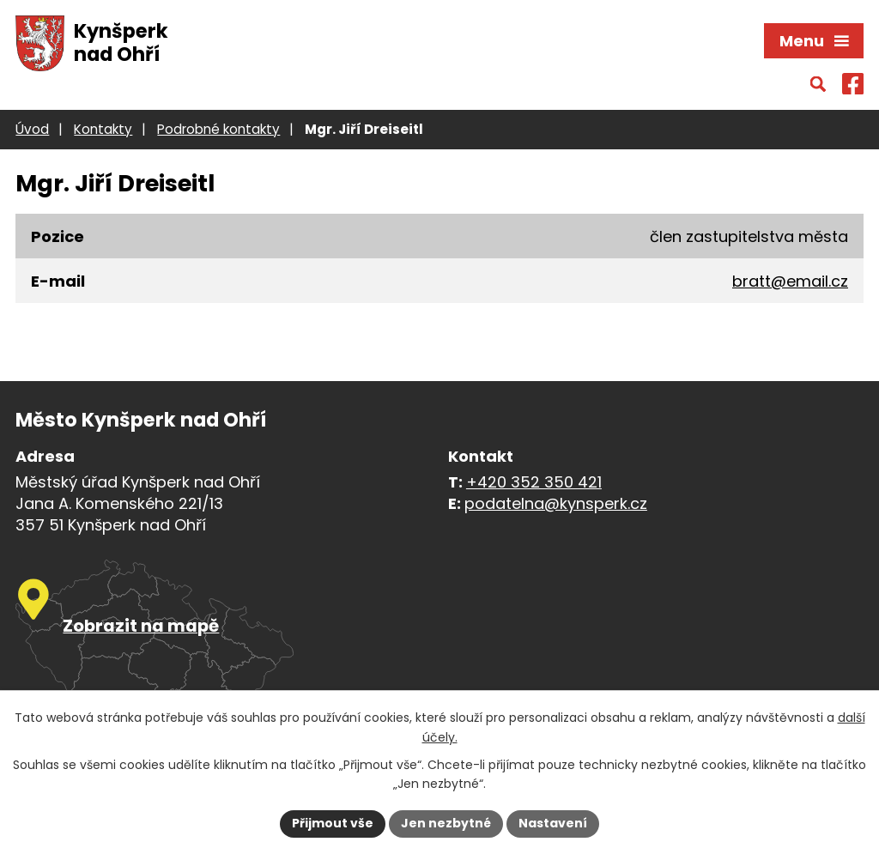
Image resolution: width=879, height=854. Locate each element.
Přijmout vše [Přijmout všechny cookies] (332, 823)
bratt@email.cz (790, 281)
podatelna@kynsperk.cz (555, 503)
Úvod (32, 129)
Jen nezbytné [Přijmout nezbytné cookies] (446, 823)
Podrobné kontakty (218, 129)
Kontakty (103, 129)
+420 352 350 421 (534, 482)
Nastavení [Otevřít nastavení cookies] (552, 823)
